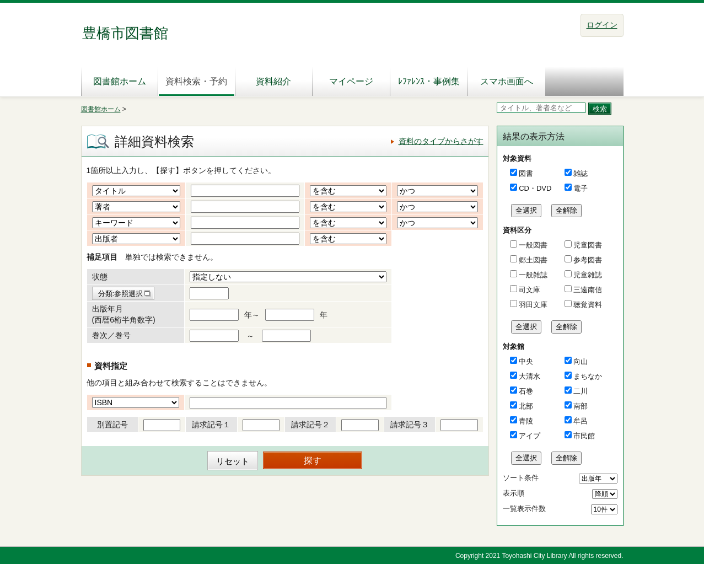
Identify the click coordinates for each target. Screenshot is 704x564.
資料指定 (110, 365)
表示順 (513, 493)
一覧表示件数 (524, 508)
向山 (580, 361)
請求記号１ (211, 424)
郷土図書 (532, 260)
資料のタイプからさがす (441, 141)
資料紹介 (273, 81)
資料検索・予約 (196, 81)
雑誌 (580, 173)
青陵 (526, 421)
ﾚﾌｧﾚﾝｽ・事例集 (429, 81)
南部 (580, 406)
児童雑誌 (587, 275)
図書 (526, 173)
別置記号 (112, 424)
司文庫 (529, 290)
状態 (100, 276)
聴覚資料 (587, 304)
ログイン (602, 24)
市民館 (584, 436)
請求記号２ (310, 424)
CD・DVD (535, 188)
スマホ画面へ (506, 81)
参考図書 (587, 260)
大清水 (529, 376)
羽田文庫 (532, 304)
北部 (526, 406)
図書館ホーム (119, 81)
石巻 (526, 391)
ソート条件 (521, 478)
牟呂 (580, 421)
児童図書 (587, 245)
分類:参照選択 (120, 293)
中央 (526, 361)
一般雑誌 (532, 275)
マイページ (351, 81)
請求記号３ (409, 424)
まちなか (587, 376)
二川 (580, 391)
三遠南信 (587, 290)
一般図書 (532, 245)
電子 (580, 188)
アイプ (529, 436)
